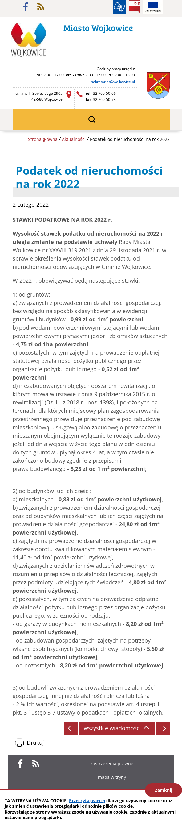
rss (40, 7)
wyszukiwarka (91, 119)
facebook (25, 7)
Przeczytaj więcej (87, 800)
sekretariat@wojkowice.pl (113, 81)
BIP (134, 7)
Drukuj (35, 742)
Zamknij (163, 790)
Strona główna (43, 139)
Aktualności (74, 139)
